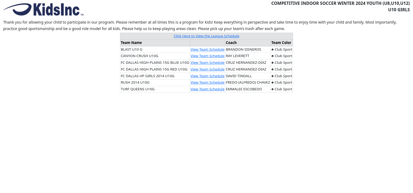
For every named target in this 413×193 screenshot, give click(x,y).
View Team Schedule (207, 49)
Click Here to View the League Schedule (206, 36)
